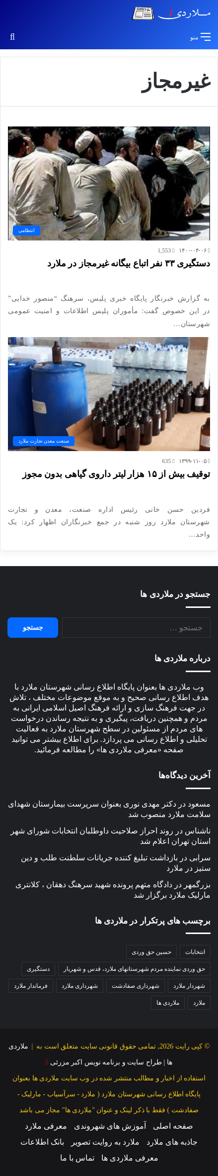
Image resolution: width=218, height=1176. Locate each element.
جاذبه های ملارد (172, 1142)
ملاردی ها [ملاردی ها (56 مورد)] (167, 1002)
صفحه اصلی (173, 1126)
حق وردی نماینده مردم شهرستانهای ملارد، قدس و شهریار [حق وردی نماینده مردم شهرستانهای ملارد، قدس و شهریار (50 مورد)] (134, 968)
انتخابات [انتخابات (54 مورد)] (195, 951)
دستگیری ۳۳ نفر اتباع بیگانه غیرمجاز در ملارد (129, 263)
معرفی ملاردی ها (129, 1158)
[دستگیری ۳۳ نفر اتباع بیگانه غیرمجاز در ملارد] (109, 183)
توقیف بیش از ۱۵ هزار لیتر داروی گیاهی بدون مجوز (116, 474)
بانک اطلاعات (42, 1142)
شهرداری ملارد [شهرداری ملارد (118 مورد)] (80, 985)
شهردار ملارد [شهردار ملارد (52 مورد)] (189, 985)
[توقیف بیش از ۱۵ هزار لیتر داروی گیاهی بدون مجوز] (109, 394)
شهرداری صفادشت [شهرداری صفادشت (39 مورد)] (135, 985)
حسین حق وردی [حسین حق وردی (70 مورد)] (151, 951)
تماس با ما (77, 1158)
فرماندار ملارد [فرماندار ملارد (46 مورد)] (31, 985)
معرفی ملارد (46, 1126)
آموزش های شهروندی (110, 1126)
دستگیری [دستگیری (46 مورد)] (38, 968)
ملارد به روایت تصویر (105, 1142)
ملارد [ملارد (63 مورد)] (199, 1002)
